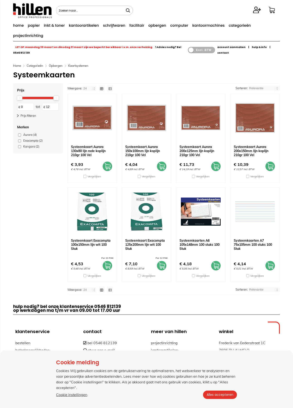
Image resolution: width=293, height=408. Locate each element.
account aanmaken (231, 47)
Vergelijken (94, 176)
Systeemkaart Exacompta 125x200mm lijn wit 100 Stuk (145, 245)
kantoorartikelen (84, 25)
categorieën (240, 25)
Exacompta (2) (33, 140)
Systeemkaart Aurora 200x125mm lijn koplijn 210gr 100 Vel (197, 151)
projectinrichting (28, 35)
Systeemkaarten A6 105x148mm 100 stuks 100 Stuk (200, 245)
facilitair (136, 25)
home (18, 25)
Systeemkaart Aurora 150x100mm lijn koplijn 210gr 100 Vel (142, 151)
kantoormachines (208, 25)
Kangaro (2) (31, 146)
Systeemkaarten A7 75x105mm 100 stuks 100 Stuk (253, 245)
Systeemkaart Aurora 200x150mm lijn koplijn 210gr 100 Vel (251, 151)
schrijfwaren (114, 25)
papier (34, 25)
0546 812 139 (21, 53)
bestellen (22, 343)
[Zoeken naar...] (127, 10)
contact (223, 53)
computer (179, 25)
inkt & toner (54, 25)
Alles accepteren (220, 394)
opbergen (157, 25)
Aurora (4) (30, 134)
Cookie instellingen (71, 394)
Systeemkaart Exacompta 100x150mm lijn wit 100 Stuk (91, 245)
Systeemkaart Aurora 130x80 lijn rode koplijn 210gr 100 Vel (88, 151)
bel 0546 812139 (100, 343)
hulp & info (259, 47)
